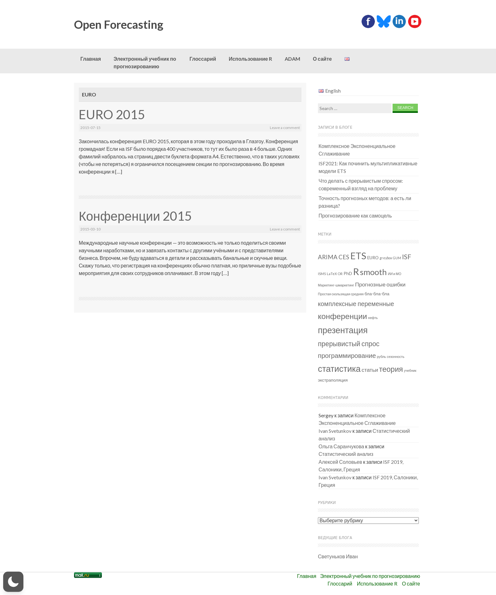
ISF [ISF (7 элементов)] (406, 257)
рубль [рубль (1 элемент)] (381, 356)
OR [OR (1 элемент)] (340, 274)
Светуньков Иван (338, 556)
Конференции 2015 (135, 216)
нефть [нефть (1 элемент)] (373, 318)
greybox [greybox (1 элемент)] (386, 258)
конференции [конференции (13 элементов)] (342, 316)
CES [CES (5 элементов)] (343, 257)
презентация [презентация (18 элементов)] (343, 330)
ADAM (292, 59)
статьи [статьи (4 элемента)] (370, 369)
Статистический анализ (346, 454)
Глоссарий (202, 59)
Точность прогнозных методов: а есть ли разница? (365, 202)
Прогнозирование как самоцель (355, 215)
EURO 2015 (112, 114)
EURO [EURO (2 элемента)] (373, 257)
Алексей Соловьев (340, 462)
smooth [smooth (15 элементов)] (373, 272)
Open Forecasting (118, 24)
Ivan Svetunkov (335, 431)
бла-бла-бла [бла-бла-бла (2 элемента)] (377, 293)
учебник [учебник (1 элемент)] (410, 370)
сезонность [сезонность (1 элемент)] (395, 356)
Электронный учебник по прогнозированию (145, 62)
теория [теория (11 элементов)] (391, 369)
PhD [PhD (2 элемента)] (348, 273)
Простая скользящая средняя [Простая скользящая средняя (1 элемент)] (341, 294)
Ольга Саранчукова (341, 446)
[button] (13, 582)
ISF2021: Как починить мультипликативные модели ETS (368, 167)
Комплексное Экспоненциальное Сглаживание (357, 149)
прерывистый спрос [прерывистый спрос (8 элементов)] (349, 344)
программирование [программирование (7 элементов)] (347, 355)
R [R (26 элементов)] (356, 271)
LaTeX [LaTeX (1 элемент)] (332, 274)
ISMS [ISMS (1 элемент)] (322, 274)
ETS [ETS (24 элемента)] (358, 255)
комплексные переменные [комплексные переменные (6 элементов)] (356, 303)
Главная (90, 59)
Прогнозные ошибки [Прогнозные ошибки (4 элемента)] (380, 284)
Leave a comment (285, 127)
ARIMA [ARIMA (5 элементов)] (328, 257)
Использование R (250, 59)
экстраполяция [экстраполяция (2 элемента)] (333, 380)
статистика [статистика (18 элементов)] (339, 368)
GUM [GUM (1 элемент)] (397, 258)
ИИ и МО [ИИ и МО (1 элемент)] (394, 274)
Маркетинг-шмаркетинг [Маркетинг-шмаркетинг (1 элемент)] (336, 285)
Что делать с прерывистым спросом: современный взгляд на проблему (361, 184)
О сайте (322, 59)
